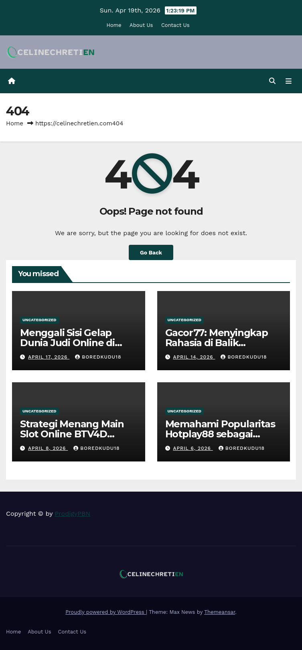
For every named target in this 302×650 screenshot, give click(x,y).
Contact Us (175, 25)
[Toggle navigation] (288, 81)
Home (113, 25)
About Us (141, 25)
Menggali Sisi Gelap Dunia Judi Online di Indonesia (67, 343)
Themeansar (219, 612)
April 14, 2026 (194, 357)
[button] (272, 81)
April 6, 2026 (193, 448)
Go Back (151, 252)
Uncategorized (39, 320)
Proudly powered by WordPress (105, 612)
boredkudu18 (98, 357)
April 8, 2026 (48, 448)
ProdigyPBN (73, 513)
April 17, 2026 (48, 357)
